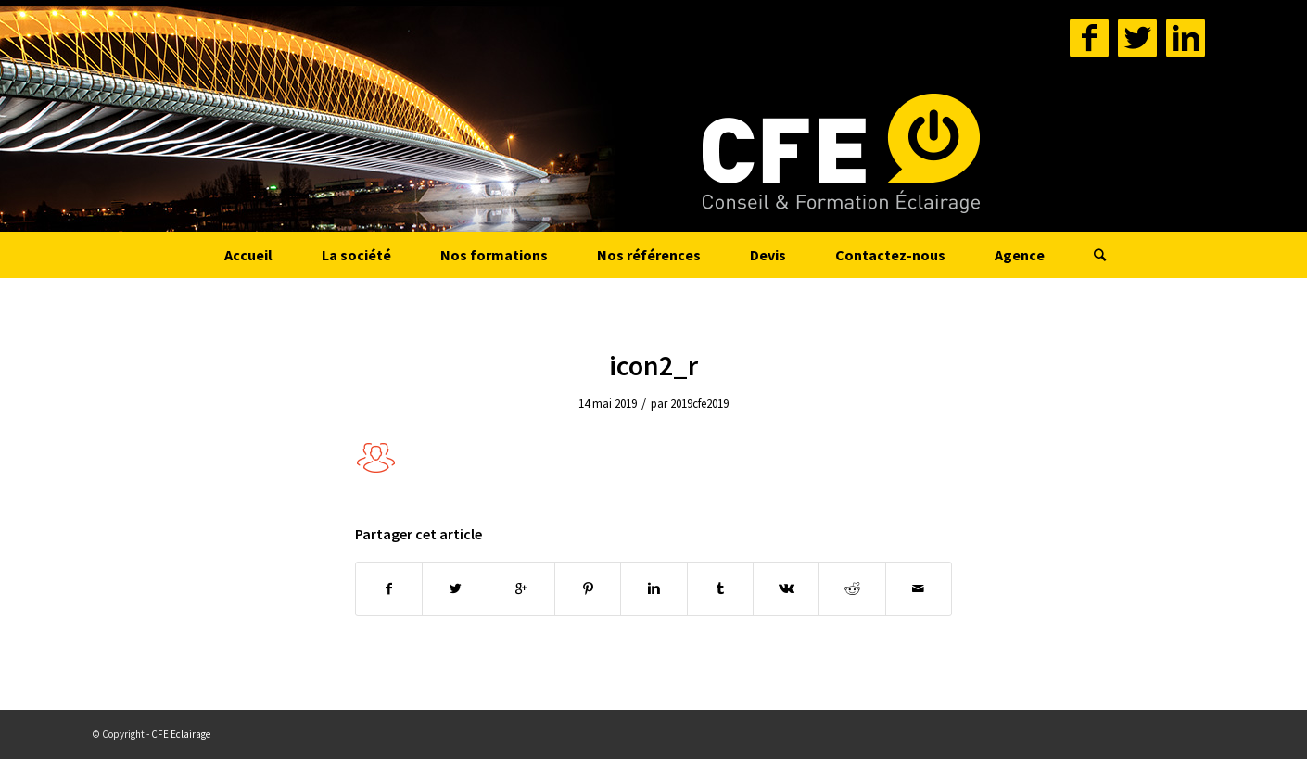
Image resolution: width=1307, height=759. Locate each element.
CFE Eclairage (180, 733)
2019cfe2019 (699, 403)
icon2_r (653, 365)
